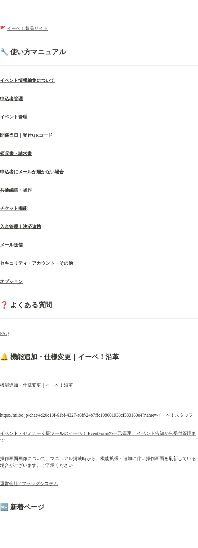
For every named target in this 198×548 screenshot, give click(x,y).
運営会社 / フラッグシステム (29, 483)
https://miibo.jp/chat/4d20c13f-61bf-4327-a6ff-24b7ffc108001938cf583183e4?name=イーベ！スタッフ (96, 415)
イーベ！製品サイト (27, 28)
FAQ (4, 333)
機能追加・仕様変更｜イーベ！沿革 (36, 385)
